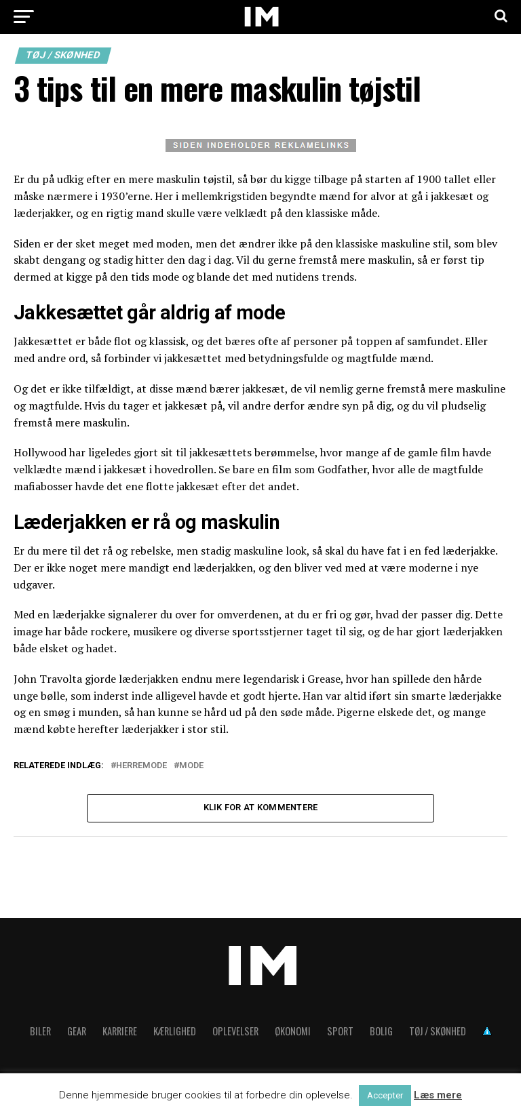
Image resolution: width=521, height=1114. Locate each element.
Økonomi (293, 1033)
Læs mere (438, 1095)
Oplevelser (235, 1033)
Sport (340, 1033)
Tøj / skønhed (437, 1033)
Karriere (119, 1033)
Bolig (381, 1033)
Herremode (141, 765)
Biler (40, 1033)
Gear (76, 1033)
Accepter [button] (385, 1095)
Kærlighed (174, 1033)
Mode (191, 765)
